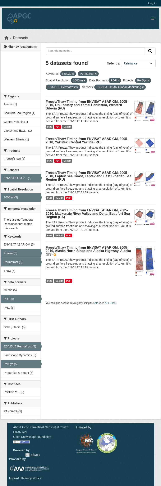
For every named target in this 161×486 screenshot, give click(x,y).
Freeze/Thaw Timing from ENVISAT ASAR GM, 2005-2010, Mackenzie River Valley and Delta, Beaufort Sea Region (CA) (88, 213)
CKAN (32, 455)
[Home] (6, 38)
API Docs (110, 303)
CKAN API (20, 432)
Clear (34, 46)
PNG (49, 127)
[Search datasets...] (95, 51)
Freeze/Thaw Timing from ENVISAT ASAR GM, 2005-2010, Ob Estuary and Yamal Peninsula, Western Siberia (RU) (87, 105)
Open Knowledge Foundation (32, 436)
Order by (113, 63)
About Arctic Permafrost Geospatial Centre (40, 427)
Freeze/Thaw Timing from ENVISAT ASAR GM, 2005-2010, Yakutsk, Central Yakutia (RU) (87, 140)
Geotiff (67, 127)
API (97, 303)
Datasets (20, 38)
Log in (152, 3)
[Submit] (150, 51)
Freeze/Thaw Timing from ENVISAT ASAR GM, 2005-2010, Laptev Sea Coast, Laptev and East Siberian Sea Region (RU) (89, 176)
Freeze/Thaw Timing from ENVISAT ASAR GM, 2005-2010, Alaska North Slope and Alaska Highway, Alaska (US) (88, 251)
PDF (58, 127)
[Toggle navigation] (152, 18)
